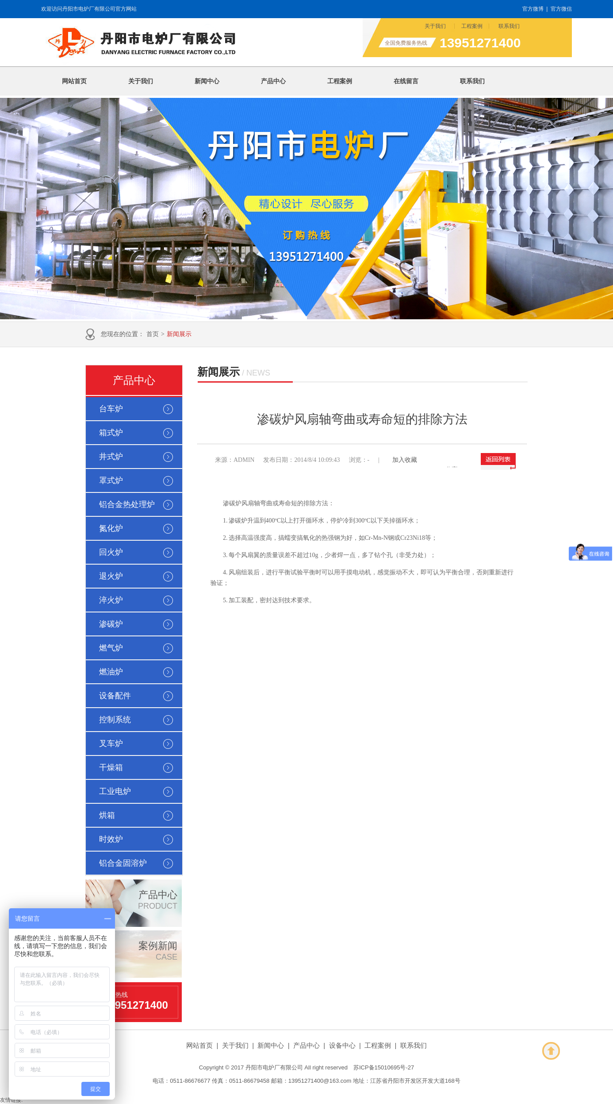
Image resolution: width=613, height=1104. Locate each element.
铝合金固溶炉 (123, 863)
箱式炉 (111, 432)
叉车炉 (111, 743)
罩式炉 (111, 480)
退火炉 (111, 576)
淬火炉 (111, 600)
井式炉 (111, 456)
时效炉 (111, 839)
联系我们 (509, 26)
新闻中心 (270, 1045)
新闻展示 (179, 334)
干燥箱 (111, 767)
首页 (152, 334)
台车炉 (111, 408)
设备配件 (115, 695)
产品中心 (134, 380)
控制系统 (115, 719)
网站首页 (199, 1045)
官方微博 (533, 9)
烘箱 (107, 815)
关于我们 (435, 26)
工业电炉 (115, 791)
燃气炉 (111, 647)
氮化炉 (111, 528)
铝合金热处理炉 (127, 504)
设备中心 (342, 1045)
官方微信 (561, 9)
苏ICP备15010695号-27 (383, 1067)
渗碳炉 (111, 624)
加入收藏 (404, 460)
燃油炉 (111, 671)
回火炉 (111, 552)
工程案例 (472, 26)
